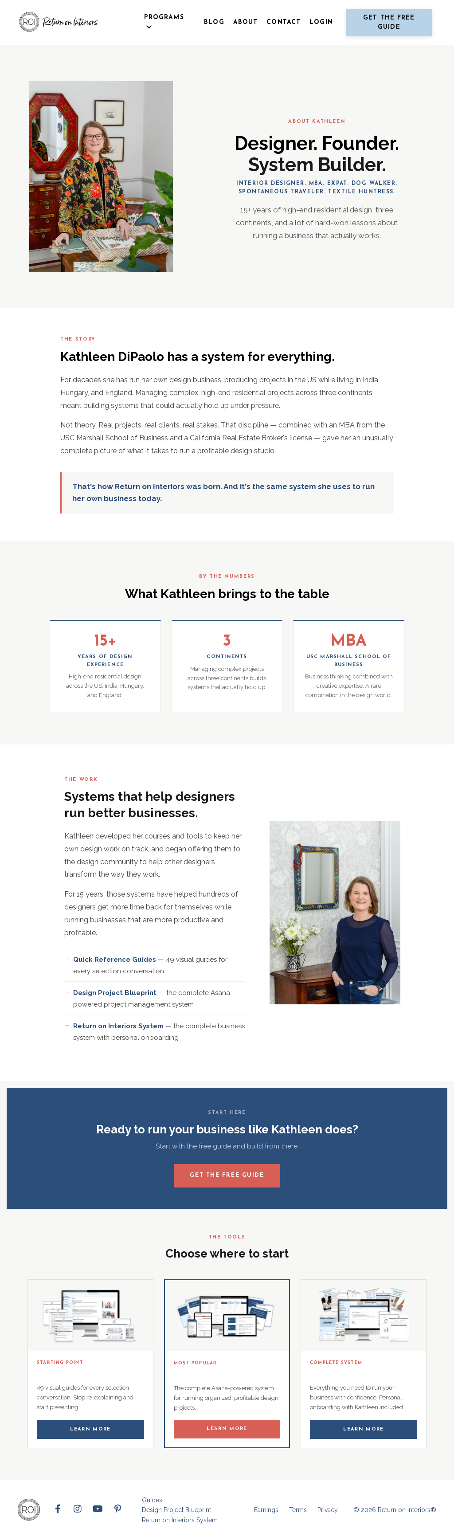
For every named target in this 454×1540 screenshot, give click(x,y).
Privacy (327, 1509)
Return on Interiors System (180, 1519)
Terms (298, 1509)
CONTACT (283, 22)
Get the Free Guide (227, 1175)
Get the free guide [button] (389, 23)
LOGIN (321, 22)
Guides (152, 1499)
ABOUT (245, 22)
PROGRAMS (164, 22)
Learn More (90, 1429)
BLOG (214, 22)
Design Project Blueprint (176, 1509)
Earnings (266, 1509)
